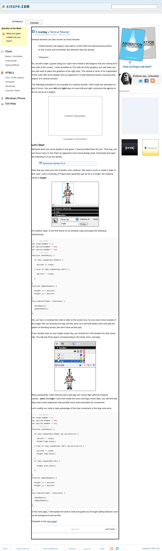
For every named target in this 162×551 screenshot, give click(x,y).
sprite (95, 170)
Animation (10, 82)
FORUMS (34, 23)
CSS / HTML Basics (14, 77)
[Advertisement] (140, 116)
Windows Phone (15, 98)
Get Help (10, 103)
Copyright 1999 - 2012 (151, 548)
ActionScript (11, 60)
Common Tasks (12, 90)
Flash (8, 51)
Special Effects (12, 65)
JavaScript (10, 86)
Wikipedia (43, 57)
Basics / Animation (13, 56)
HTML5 (9, 72)
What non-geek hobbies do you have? (13, 37)
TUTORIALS (17, 22)
